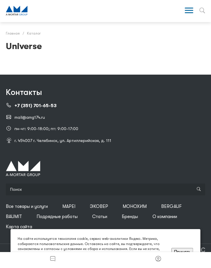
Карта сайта (19, 226)
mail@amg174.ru (29, 117)
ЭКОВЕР (99, 206)
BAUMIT (14, 216)
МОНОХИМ (135, 206)
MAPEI (68, 206)
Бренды (130, 216)
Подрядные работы (57, 216)
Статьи (99, 216)
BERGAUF (171, 206)
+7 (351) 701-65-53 (35, 105)
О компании (164, 216)
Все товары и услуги (27, 206)
